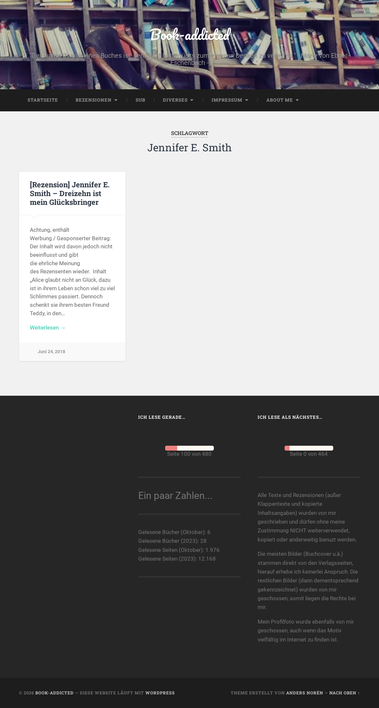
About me (279, 100)
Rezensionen (94, 100)
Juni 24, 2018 (51, 351)
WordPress (160, 692)
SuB (140, 100)
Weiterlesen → (48, 327)
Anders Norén (304, 692)
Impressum (227, 100)
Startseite (43, 100)
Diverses (175, 100)
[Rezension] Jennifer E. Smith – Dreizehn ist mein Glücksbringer (70, 193)
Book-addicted (189, 34)
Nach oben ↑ (344, 692)
